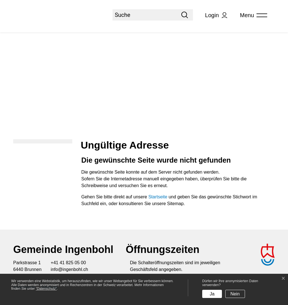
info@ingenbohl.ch (69, 269)
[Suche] (144, 15)
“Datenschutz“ (46, 289)
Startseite (157, 196)
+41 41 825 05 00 (68, 262)
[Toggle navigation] (251, 15)
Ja (212, 293)
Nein (235, 293)
